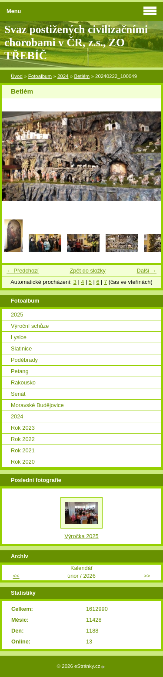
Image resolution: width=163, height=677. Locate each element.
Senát (18, 394)
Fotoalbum (40, 76)
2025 (17, 314)
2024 (63, 76)
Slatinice (21, 348)
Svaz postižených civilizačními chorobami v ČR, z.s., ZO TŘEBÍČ (76, 42)
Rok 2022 (23, 439)
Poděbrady (24, 360)
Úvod (17, 76)
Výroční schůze (30, 326)
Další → (146, 270)
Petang (20, 371)
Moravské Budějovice (37, 405)
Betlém (82, 76)
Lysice (19, 337)
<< (16, 576)
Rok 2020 (23, 461)
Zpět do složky (88, 270)
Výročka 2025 (81, 536)
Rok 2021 (23, 450)
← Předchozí (23, 270)
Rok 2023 (23, 427)
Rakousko (23, 382)
